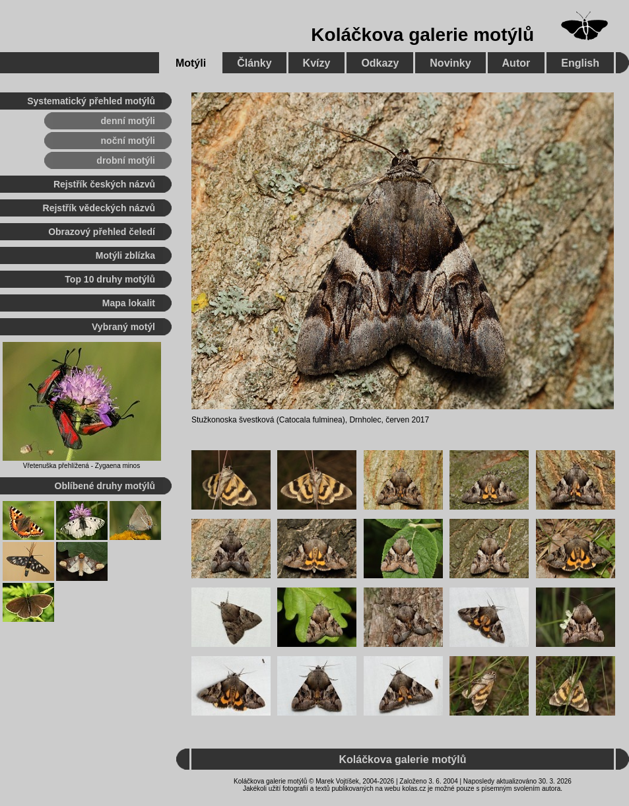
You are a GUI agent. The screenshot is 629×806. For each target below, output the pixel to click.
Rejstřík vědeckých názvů (99, 208)
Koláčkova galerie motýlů (422, 34)
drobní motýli (125, 160)
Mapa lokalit (128, 303)
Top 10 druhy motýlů (110, 279)
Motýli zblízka (125, 255)
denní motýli (128, 121)
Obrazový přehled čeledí (101, 231)
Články (254, 63)
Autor (516, 63)
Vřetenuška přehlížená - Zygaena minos (81, 465)
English (580, 63)
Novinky (450, 63)
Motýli (191, 63)
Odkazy (380, 63)
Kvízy (317, 63)
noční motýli (128, 140)
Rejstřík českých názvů (104, 184)
